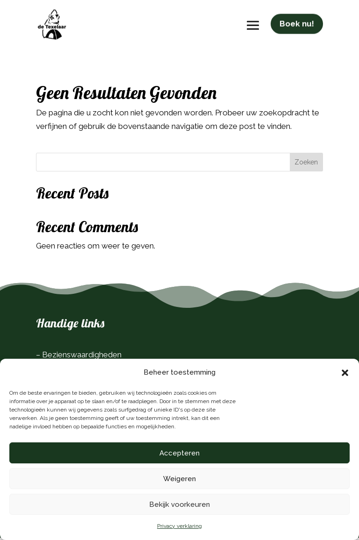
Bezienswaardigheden (82, 357)
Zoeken (306, 164)
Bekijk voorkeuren (179, 504)
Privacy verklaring (179, 526)
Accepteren (179, 453)
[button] (345, 372)
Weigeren (179, 479)
